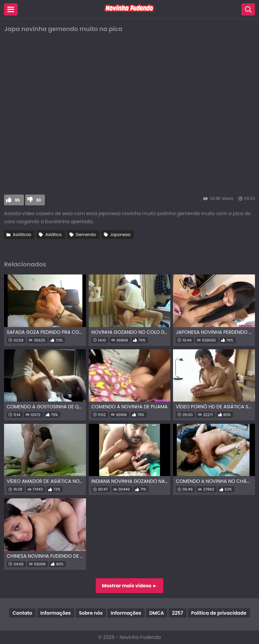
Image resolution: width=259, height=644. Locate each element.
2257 (177, 613)
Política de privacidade (219, 613)
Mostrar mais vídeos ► (129, 585)
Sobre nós (91, 613)
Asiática (53, 234)
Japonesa (120, 234)
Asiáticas (22, 234)
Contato (22, 613)
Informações (55, 613)
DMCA (156, 613)
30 (38, 200)
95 (17, 200)
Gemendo (86, 234)
